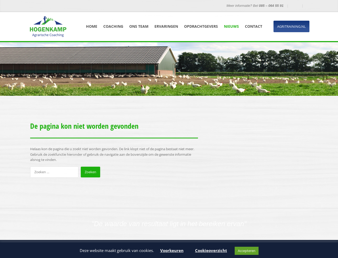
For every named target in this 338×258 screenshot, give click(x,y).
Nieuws (231, 26)
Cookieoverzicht (211, 250)
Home (91, 26)
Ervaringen (166, 26)
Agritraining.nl (291, 26)
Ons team (138, 26)
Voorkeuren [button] (172, 250)
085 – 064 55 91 (271, 6)
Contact (253, 26)
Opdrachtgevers (201, 26)
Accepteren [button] (246, 250)
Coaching (113, 26)
